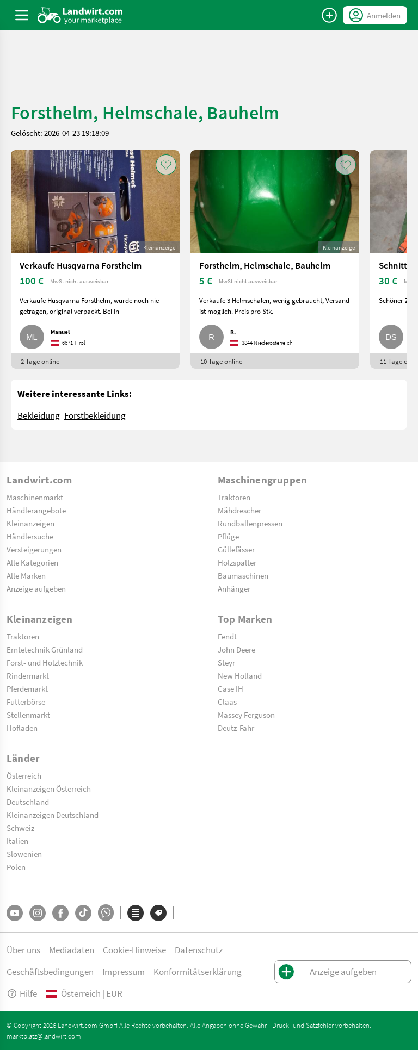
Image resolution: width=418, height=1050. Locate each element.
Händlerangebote (36, 510)
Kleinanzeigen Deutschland (53, 814)
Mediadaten (71, 949)
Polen (16, 866)
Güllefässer (236, 549)
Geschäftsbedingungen (50, 971)
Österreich (24, 775)
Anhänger (234, 588)
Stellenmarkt (28, 714)
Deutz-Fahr (236, 727)
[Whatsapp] (105, 913)
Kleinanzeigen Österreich (49, 788)
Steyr (226, 662)
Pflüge (228, 536)
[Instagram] (37, 913)
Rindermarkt (28, 675)
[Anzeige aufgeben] (329, 15)
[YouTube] (15, 913)
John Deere (236, 649)
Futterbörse (26, 701)
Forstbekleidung (95, 415)
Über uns (23, 949)
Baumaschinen (243, 575)
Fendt (227, 636)
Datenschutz (199, 949)
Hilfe (22, 993)
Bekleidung (38, 415)
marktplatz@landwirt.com (44, 1036)
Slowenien (24, 853)
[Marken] (158, 913)
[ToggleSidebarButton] (22, 15)
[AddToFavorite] (166, 164)
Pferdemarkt (27, 688)
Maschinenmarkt (35, 497)
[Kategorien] (135, 913)
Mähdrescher (239, 510)
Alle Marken (26, 575)
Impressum (123, 971)
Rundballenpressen (250, 523)
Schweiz (20, 827)
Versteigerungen (34, 549)
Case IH (230, 688)
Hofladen (22, 727)
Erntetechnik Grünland (45, 649)
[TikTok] (83, 913)
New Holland (240, 675)
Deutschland (28, 801)
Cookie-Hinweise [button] (134, 949)
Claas (227, 701)
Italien (17, 840)
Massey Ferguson (246, 714)
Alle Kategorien (32, 562)
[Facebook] (60, 913)
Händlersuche (30, 536)
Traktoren (234, 497)
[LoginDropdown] (375, 15)
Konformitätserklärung (197, 971)
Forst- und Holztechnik (45, 662)
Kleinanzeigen (30, 523)
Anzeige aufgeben (36, 588)
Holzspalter (237, 562)
